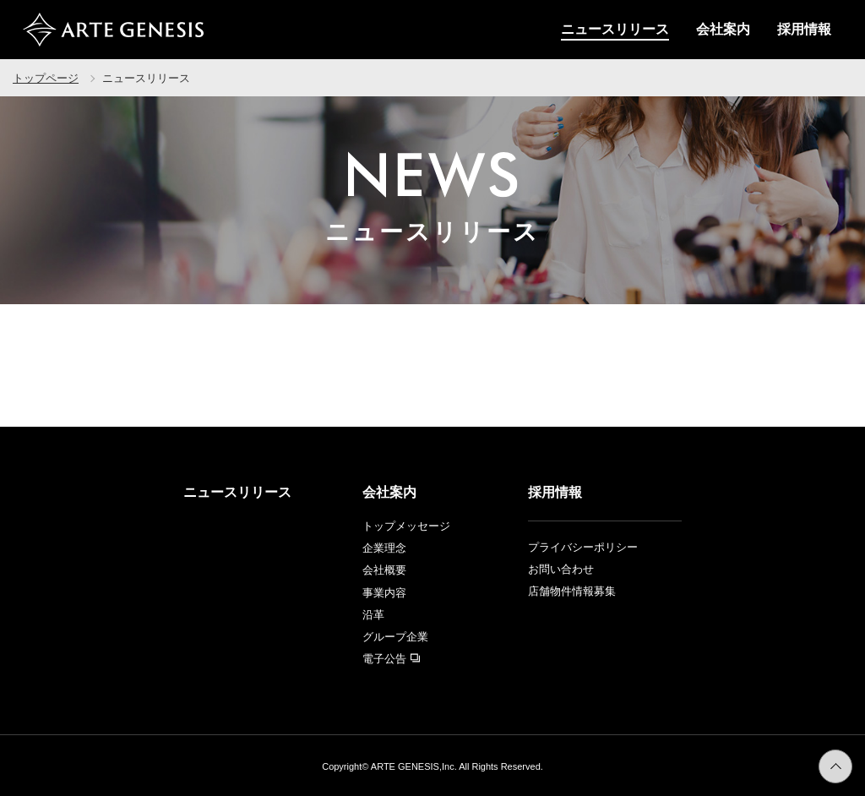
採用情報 (804, 29)
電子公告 (391, 658)
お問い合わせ (561, 569)
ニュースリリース (615, 29)
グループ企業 (395, 636)
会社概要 (384, 570)
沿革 (373, 614)
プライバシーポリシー (583, 547)
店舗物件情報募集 (572, 591)
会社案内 (723, 29)
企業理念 (384, 548)
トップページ (46, 78)
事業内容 (384, 592)
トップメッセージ (406, 526)
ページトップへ (851, 760)
